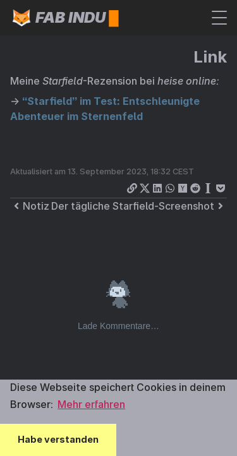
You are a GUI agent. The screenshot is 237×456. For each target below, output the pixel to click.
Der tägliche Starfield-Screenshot (139, 206)
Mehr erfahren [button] (91, 404)
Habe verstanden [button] (58, 439)
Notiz (29, 206)
